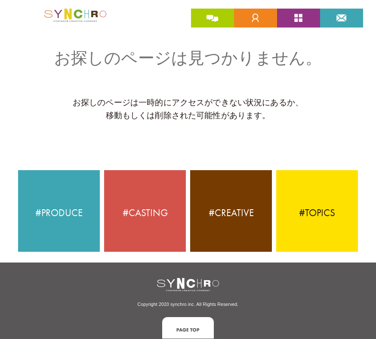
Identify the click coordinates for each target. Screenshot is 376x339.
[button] (188, 327)
